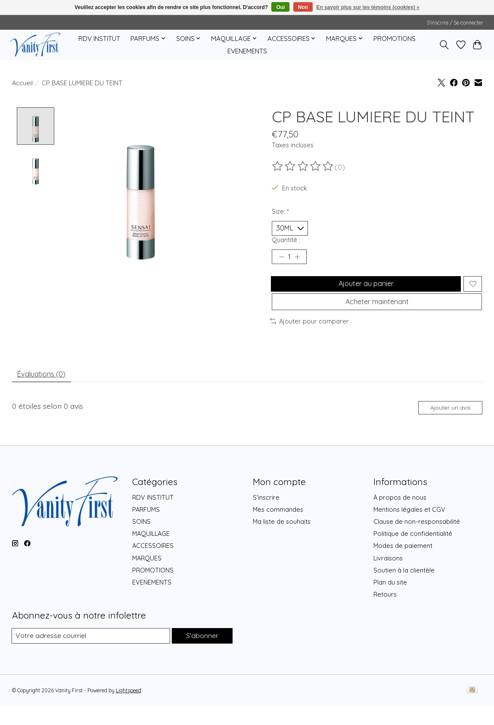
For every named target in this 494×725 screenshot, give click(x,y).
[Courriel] (90, 654)
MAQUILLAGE (151, 552)
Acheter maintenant (377, 312)
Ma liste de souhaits (282, 539)
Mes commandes (278, 527)
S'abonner (201, 654)
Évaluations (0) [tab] (45, 388)
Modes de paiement (402, 564)
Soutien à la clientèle (404, 588)
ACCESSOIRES (153, 564)
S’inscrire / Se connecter (455, 22)
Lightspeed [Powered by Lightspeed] (128, 709)
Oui (280, 7)
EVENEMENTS (247, 51)
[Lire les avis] (303, 166)
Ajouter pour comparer (309, 334)
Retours (385, 612)
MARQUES (147, 576)
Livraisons (388, 576)
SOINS (141, 539)
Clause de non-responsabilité (416, 539)
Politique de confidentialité (412, 552)
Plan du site (390, 600)
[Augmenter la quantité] (300, 261)
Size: (280, 211)
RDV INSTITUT (99, 38)
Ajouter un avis (445, 424)
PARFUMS (146, 527)
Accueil (22, 83)
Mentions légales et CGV (409, 527)
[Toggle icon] (444, 45)
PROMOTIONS (394, 38)
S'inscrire (266, 515)
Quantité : (286, 242)
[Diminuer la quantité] (281, 261)
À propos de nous (399, 515)
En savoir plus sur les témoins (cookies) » (367, 7)
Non (303, 7)
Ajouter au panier (364, 290)
